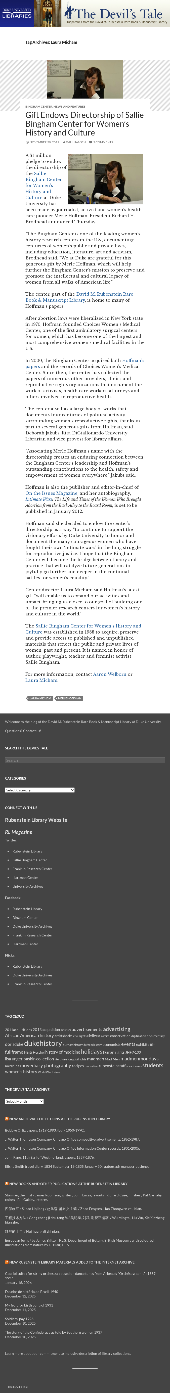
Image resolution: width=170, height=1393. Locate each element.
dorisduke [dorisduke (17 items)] (14, 1044)
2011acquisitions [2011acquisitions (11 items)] (18, 1029)
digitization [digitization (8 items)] (138, 1036)
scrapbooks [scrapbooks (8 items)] (134, 1066)
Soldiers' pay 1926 (19, 1319)
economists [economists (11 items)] (111, 1044)
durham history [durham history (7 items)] (92, 1044)
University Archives (28, 886)
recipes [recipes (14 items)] (78, 1065)
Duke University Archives (32, 926)
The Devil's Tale (18, 1387)
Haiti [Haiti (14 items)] (28, 1052)
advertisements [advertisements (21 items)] (87, 1029)
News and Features (70, 106)
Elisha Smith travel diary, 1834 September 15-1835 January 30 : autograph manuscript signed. (77, 1166)
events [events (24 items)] (128, 1044)
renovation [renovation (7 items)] (91, 1066)
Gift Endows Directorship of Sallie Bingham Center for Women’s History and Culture (84, 123)
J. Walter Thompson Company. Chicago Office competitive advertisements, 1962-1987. (72, 1139)
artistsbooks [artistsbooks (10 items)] (63, 1036)
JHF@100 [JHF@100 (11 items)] (133, 1052)
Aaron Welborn (109, 674)
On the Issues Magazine (51, 493)
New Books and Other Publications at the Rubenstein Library (68, 1184)
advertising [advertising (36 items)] (116, 1028)
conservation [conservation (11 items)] (120, 1035)
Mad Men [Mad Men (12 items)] (112, 1059)
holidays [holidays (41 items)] (91, 1051)
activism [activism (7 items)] (66, 1029)
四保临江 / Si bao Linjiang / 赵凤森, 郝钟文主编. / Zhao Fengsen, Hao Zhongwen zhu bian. (73, 1208)
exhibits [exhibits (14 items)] (142, 1044)
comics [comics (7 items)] (105, 1036)
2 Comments (103, 142)
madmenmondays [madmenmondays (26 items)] (139, 1058)
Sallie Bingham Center (30, 860)
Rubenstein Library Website (36, 820)
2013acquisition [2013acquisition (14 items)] (46, 1029)
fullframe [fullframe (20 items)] (14, 1052)
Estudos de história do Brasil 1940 (31, 1291)
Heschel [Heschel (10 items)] (39, 1052)
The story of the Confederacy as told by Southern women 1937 (53, 1332)
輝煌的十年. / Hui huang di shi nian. (32, 1231)
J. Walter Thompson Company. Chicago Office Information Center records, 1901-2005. (72, 1148)
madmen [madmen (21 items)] (95, 1058)
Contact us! (32, 731)
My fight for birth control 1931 (29, 1305)
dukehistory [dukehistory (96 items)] (43, 1043)
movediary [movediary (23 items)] (31, 1065)
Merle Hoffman (69, 698)
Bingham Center (38, 106)
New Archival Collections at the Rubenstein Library (59, 1119)
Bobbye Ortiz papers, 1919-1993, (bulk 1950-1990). (45, 1130)
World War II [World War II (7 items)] (45, 1072)
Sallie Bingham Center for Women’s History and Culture (43, 185)
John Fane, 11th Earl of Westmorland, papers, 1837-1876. (50, 1157)
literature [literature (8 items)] (61, 1059)
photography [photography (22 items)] (57, 1065)
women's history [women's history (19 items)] (21, 1071)
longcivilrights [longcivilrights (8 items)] (77, 1059)
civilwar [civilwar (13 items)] (93, 1035)
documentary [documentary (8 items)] (156, 1036)
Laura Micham (41, 680)
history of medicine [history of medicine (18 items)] (62, 1052)
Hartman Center (25, 877)
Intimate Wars (38, 499)
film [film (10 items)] (152, 1045)
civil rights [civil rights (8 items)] (80, 1036)
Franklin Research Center (32, 869)
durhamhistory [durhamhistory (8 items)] (73, 1044)
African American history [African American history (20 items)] (29, 1035)
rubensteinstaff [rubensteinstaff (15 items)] (112, 1065)
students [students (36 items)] (152, 1065)
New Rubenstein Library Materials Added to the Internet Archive (72, 1262)
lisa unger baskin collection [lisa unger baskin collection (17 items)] (29, 1058)
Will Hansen (76, 142)
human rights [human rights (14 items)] (114, 1052)
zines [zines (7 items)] (57, 1072)
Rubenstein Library (27, 851)
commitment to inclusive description (68, 1353)
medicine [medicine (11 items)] (12, 1066)
